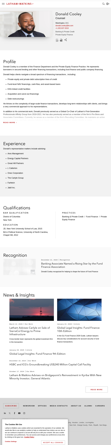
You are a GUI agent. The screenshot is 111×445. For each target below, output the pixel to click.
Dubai (37, 422)
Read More (97, 389)
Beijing (11, 422)
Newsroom (29, 406)
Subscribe (11, 406)
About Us (76, 406)
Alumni (88, 406)
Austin (5, 422)
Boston (17, 422)
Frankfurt (51, 422)
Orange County (82, 425)
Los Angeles (89, 422)
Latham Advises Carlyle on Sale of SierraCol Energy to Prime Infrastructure (29, 331)
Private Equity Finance (64, 35)
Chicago (30, 422)
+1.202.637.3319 (62, 28)
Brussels (23, 422)
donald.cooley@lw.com (64, 26)
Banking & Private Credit (65, 32)
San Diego (102, 425)
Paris (90, 425)
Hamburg (59, 422)
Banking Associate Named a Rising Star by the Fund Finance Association (72, 265)
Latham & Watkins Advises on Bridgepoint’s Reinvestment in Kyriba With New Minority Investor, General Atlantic (55, 377)
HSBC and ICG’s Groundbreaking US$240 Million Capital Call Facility (50, 364)
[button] (55, 118)
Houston (75, 422)
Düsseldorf (43, 422)
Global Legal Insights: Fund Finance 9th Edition (37, 353)
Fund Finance (92, 217)
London (81, 422)
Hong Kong (67, 422)
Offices (42, 406)
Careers (100, 406)
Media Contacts (59, 406)
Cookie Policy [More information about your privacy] (29, 443)
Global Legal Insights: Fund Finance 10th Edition (78, 329)
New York (72, 425)
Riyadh (95, 425)
